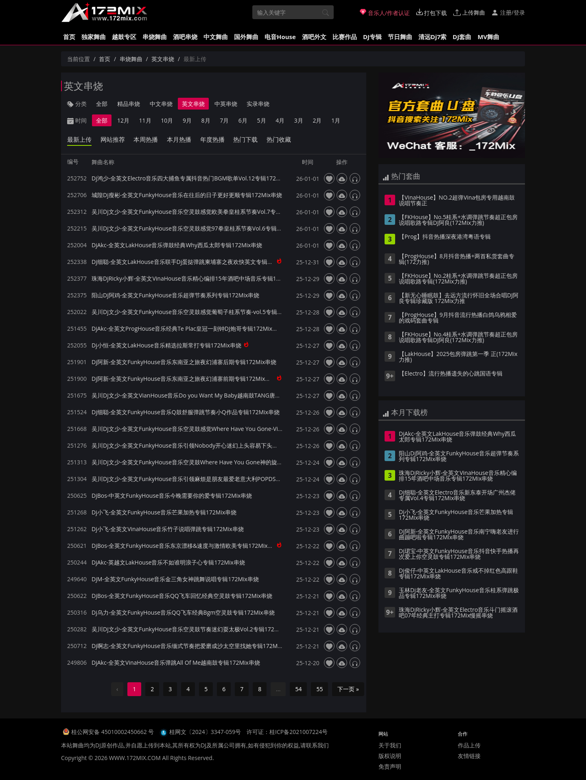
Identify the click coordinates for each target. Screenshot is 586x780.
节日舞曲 (400, 37)
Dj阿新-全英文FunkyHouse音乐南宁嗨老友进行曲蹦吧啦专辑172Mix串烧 (459, 535)
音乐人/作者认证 (385, 13)
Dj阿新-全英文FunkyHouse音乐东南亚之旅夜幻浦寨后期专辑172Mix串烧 (184, 362)
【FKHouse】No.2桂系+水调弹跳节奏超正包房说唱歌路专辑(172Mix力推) (458, 279)
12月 (123, 120)
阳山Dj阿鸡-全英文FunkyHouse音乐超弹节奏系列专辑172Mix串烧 (175, 295)
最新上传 (79, 139)
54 (298, 689)
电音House (280, 37)
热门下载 (245, 139)
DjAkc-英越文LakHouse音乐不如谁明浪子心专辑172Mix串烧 (168, 562)
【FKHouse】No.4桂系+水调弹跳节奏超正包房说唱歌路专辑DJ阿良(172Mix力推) (458, 338)
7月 (224, 120)
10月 (167, 120)
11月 (145, 120)
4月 (280, 120)
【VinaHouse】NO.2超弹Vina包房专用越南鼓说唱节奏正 (457, 201)
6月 (242, 120)
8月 (205, 120)
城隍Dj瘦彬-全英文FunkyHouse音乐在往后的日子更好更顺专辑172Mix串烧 (187, 195)
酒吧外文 (314, 37)
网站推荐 (113, 139)
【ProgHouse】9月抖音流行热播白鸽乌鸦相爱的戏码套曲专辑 (458, 318)
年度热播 (212, 139)
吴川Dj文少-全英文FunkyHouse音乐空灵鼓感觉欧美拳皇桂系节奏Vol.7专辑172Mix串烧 (202, 211)
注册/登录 (508, 12)
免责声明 (389, 766)
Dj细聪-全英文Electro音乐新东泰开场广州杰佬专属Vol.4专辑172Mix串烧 (457, 496)
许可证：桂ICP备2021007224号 (287, 732)
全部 (101, 104)
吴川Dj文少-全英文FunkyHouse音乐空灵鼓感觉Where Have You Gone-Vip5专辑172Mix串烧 (209, 429)
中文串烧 (161, 104)
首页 (69, 37)
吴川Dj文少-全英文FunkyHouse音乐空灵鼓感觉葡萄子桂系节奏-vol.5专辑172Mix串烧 (200, 312)
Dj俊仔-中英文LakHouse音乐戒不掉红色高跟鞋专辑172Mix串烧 (458, 574)
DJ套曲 (462, 37)
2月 (317, 120)
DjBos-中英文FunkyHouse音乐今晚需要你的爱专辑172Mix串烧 (172, 495)
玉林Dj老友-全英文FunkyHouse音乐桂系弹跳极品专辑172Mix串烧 (459, 593)
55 (319, 689)
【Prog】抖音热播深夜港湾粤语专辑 (445, 237)
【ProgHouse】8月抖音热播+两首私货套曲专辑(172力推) (456, 259)
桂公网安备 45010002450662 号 (113, 732)
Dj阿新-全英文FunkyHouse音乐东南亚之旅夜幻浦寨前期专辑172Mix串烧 (184, 378)
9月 (187, 120)
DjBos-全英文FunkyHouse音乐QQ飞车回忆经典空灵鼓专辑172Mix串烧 (182, 596)
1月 (335, 120)
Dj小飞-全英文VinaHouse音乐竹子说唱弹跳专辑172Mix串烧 (168, 529)
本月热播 (179, 139)
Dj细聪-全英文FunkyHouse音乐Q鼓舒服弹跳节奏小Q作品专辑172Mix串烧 (186, 412)
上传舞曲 (469, 12)
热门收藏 (279, 139)
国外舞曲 (246, 37)
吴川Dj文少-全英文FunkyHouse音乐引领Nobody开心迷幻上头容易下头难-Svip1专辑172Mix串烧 (214, 445)
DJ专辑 (372, 37)
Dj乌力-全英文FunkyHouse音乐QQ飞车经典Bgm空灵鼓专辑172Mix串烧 (183, 612)
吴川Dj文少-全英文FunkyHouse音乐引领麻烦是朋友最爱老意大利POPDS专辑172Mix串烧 (205, 479)
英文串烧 (162, 59)
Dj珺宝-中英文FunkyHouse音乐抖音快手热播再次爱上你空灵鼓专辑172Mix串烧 (459, 554)
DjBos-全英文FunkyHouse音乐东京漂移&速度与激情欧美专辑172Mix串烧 (185, 545)
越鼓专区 (124, 37)
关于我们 (389, 745)
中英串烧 (225, 104)
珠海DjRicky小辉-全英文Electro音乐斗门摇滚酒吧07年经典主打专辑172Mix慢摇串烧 (458, 613)
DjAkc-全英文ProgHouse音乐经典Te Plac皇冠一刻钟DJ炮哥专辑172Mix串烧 (188, 328)
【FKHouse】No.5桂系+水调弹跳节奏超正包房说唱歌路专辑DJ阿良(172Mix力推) (458, 220)
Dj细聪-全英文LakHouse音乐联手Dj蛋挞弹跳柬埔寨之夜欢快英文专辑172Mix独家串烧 (201, 262)
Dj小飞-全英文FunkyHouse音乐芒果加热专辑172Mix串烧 (164, 512)
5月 (261, 120)
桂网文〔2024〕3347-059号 (205, 732)
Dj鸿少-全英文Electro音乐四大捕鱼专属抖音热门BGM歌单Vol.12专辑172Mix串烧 (194, 178)
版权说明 (389, 756)
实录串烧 (258, 104)
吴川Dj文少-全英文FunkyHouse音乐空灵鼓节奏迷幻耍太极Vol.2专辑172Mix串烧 (193, 629)
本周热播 (145, 139)
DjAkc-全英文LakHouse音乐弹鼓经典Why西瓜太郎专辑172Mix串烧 (177, 245)
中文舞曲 (215, 37)
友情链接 (469, 756)
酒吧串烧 (185, 37)
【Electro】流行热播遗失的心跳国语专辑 (451, 374)
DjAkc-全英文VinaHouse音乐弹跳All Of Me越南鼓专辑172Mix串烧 (176, 662)
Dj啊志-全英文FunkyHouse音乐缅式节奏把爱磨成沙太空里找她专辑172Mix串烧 (192, 646)
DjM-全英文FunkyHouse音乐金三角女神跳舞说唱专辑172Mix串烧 (175, 579)
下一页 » (348, 689)
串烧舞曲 (154, 37)
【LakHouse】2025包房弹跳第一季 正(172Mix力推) (458, 357)
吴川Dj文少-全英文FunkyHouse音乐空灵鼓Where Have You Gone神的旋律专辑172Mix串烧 (208, 462)
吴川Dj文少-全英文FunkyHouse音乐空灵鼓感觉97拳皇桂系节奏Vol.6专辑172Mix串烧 (199, 228)
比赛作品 (344, 37)
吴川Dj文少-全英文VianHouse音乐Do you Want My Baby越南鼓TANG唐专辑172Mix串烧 (204, 395)
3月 (298, 120)
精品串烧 (128, 104)
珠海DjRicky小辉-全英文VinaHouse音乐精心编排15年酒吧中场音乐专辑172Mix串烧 (198, 278)
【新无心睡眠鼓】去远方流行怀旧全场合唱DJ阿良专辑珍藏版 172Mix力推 (458, 298)
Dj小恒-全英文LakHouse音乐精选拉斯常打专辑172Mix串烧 (166, 345)
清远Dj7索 (432, 37)
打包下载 (431, 13)
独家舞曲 (93, 37)
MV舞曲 (488, 37)
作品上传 (469, 745)
